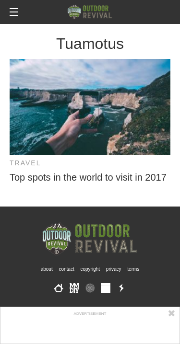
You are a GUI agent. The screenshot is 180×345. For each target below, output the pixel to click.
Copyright (90, 269)
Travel (25, 163)
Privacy (113, 269)
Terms (133, 269)
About (47, 269)
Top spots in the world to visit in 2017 (88, 177)
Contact (66, 269)
